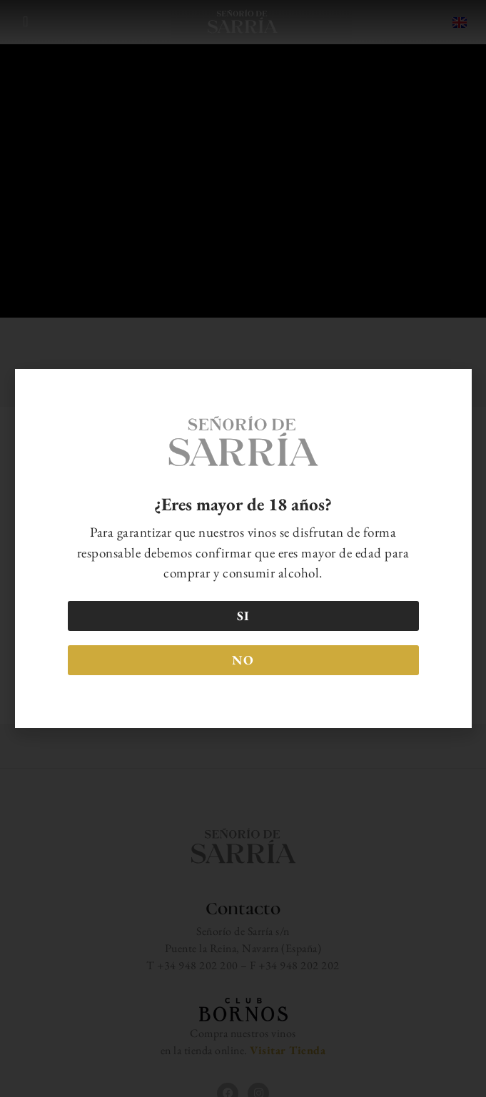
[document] (243, 548)
